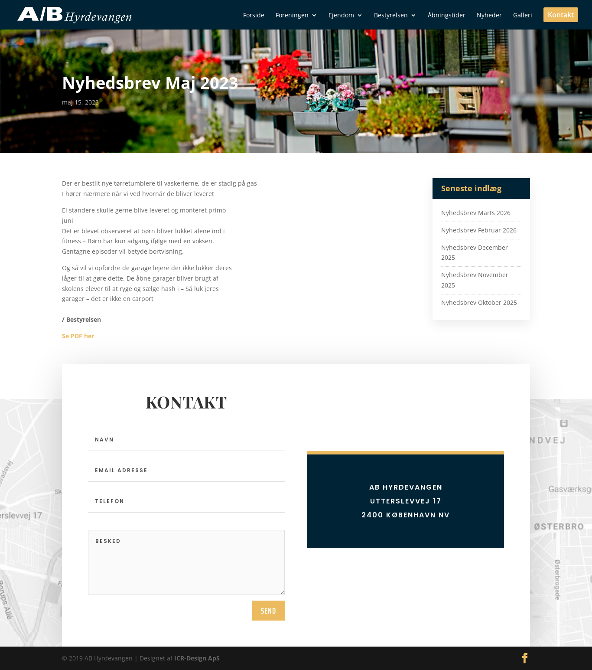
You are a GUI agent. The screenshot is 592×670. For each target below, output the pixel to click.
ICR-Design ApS (197, 658)
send (268, 611)
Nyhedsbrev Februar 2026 (479, 230)
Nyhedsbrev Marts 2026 (476, 213)
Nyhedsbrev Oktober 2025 (479, 302)
